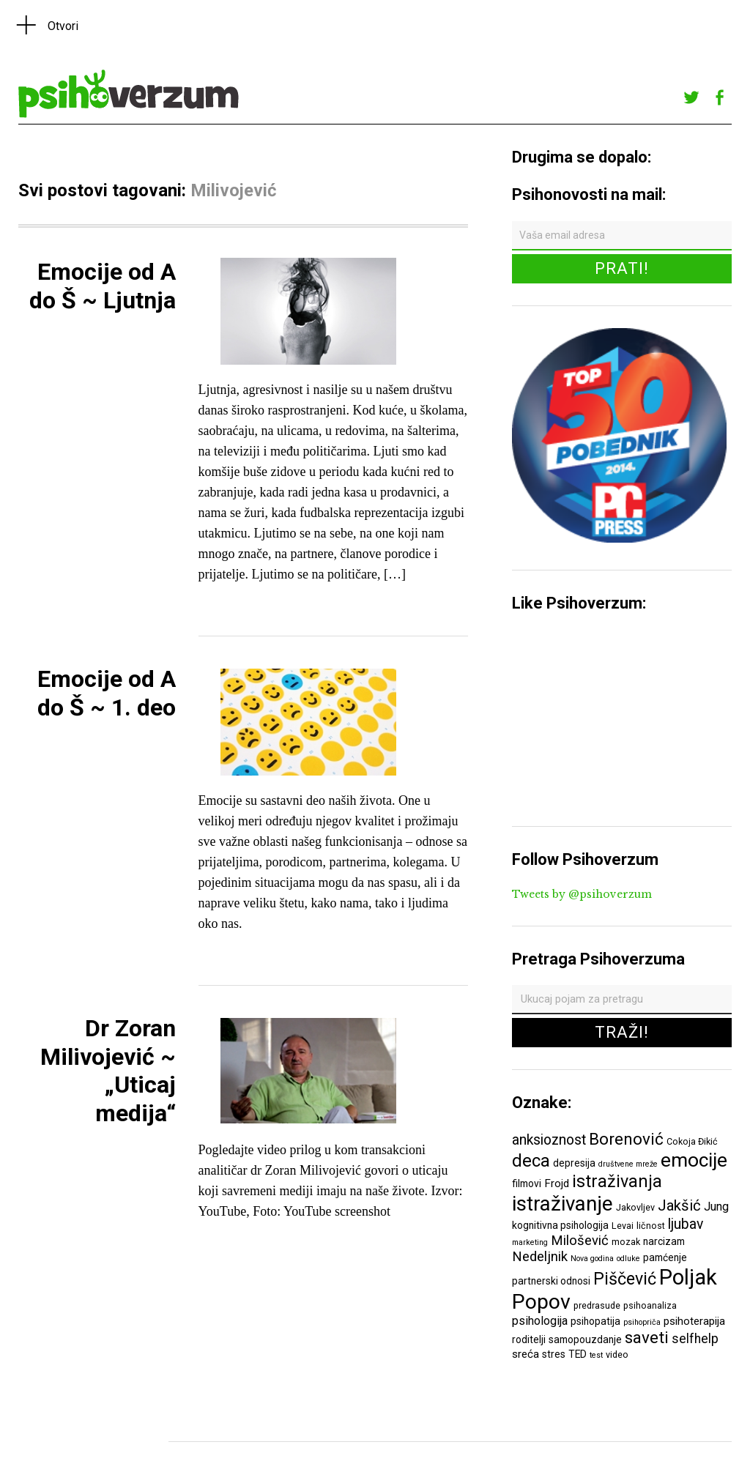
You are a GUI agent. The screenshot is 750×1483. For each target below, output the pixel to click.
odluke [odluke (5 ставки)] (628, 1258)
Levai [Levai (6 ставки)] (623, 1225)
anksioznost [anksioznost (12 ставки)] (549, 1139)
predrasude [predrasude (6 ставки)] (596, 1305)
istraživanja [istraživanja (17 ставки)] (617, 1181)
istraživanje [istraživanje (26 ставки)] (562, 1204)
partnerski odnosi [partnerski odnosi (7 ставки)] (551, 1281)
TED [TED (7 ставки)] (577, 1354)
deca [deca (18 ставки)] (531, 1161)
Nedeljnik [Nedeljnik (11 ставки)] (540, 1257)
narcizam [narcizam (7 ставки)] (664, 1241)
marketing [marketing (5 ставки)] (530, 1242)
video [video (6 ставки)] (617, 1354)
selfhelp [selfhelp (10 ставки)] (695, 1338)
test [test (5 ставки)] (596, 1355)
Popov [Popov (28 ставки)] (541, 1302)
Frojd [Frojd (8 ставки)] (556, 1183)
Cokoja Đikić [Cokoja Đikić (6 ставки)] (692, 1141)
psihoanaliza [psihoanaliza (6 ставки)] (650, 1305)
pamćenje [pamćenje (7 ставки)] (665, 1257)
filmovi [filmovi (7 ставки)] (526, 1183)
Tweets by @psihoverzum (582, 894)
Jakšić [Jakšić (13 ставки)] (679, 1205)
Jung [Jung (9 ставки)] (716, 1206)
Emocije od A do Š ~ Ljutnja (102, 285)
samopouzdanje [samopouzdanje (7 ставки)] (585, 1339)
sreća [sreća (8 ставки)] (525, 1354)
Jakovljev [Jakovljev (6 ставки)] (635, 1207)
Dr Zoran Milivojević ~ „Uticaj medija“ (108, 1070)
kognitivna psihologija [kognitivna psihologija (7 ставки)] (560, 1225)
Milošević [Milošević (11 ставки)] (580, 1241)
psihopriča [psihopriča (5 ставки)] (642, 1322)
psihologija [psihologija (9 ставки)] (540, 1321)
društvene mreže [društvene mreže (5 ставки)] (628, 1164)
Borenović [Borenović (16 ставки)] (626, 1138)
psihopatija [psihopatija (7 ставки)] (595, 1321)
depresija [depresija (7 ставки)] (574, 1163)
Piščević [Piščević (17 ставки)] (624, 1278)
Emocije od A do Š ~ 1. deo (106, 693)
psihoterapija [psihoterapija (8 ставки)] (694, 1321)
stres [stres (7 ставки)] (553, 1354)
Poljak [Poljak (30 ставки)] (688, 1277)
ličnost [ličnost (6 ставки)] (650, 1225)
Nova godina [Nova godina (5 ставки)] (592, 1258)
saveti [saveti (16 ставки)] (647, 1337)
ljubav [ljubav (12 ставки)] (685, 1224)
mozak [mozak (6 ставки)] (626, 1241)
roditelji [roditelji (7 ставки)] (529, 1339)
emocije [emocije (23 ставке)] (694, 1159)
